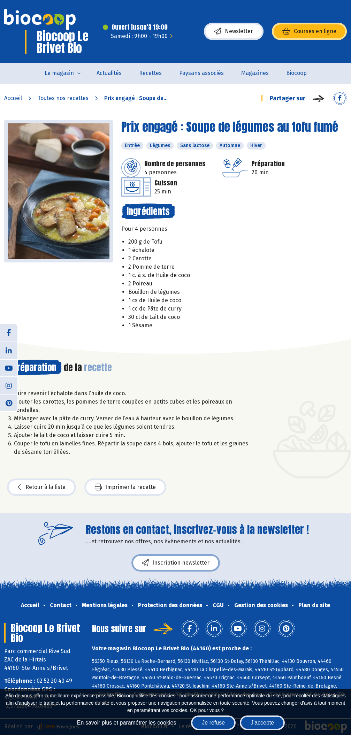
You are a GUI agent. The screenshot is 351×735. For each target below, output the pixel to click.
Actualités (109, 73)
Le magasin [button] (59, 73)
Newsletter (233, 31)
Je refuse (213, 723)
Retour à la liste (41, 487)
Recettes (150, 73)
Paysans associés (201, 73)
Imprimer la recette (125, 487)
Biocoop (296, 73)
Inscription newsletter (175, 562)
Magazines (255, 73)
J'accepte (262, 723)
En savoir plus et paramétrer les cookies (126, 723)
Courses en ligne (309, 31)
